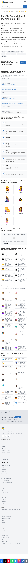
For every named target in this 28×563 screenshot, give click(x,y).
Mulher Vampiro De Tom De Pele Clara (7, 380)
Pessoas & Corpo (5, 442)
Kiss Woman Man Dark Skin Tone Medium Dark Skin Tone (20, 320)
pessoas (23, 54)
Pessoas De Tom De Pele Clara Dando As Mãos (20, 340)
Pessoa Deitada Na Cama (7, 359)
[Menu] (25, 2)
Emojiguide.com (4, 11)
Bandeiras (3, 444)
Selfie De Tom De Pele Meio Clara (20, 379)
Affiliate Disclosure (5, 537)
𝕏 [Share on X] (5, 561)
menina (8, 54)
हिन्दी (8, 421)
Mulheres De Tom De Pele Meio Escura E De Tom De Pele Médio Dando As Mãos (7, 313)
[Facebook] (2, 436)
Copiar (23, 62)
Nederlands (10, 417)
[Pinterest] (8, 436)
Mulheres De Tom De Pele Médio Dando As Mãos (20, 299)
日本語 (15, 419)
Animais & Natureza (6, 455)
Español (9, 415)
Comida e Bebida (5, 480)
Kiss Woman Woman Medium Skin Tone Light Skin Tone (7, 320)
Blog (2, 520)
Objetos (3, 446)
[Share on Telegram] (15, 561)
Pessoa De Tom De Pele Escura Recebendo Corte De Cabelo (20, 398)
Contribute (3, 530)
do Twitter (3, 497)
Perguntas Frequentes (6, 524)
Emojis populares (5, 518)
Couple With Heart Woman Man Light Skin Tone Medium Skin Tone (6, 326)
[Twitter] (5, 436)
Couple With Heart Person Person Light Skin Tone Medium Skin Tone (20, 334)
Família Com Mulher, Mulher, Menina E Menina (7, 275)
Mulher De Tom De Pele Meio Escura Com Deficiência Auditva (20, 386)
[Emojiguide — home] (7, 2)
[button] (14, 79)
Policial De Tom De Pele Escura (20, 363)
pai (18, 54)
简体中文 (10, 419)
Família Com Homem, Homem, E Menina (20, 254)
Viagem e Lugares (5, 473)
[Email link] (26, 561)
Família (22, 11)
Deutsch (15, 415)
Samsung (3, 499)
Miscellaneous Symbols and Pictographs (11, 112)
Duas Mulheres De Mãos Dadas (7, 280)
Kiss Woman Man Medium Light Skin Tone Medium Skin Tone (7, 293)
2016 (21, 44)
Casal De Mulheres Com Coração (6, 264)
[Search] (25, 6)
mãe (3, 54)
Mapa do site (4, 552)
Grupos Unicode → (5, 459)
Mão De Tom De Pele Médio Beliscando (7, 403)
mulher (13, 54)
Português (17, 417)
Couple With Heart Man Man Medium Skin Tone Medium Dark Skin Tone (20, 313)
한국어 (21, 419)
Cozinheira (6, 363)
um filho (4, 56)
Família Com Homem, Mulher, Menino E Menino (20, 270)
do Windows (4, 495)
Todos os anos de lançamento (8, 514)
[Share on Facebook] (1, 561)
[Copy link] (22, 561)
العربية (3, 421)
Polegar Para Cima (19, 359)
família (3, 51)
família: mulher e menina (13, 51)
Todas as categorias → (6, 482)
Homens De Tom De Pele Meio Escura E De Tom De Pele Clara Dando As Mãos (20, 305)
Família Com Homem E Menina (19, 275)
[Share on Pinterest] (8, 561)
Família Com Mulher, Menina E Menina (20, 264)
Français (21, 415)
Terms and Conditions (6, 533)
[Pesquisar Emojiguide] (12, 6)
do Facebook (4, 492)
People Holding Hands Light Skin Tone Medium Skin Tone (7, 333)
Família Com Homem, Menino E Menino (20, 259)
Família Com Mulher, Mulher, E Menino (7, 259)
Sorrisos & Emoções (6, 452)
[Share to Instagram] (19, 561)
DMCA (2, 539)
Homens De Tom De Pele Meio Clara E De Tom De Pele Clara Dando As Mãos (20, 326)
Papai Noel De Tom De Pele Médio (6, 397)
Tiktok (2, 503)
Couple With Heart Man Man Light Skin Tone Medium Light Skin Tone (20, 293)
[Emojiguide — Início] (2, 428)
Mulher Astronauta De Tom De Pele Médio (6, 374)
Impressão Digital (20, 403)
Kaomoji (3, 522)
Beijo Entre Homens (6, 269)
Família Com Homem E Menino (6, 254)
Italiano (4, 417)
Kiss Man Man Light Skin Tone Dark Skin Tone (7, 299)
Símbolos (3, 448)
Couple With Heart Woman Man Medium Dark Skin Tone (7, 348)
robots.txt (10, 552)
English (4, 415)
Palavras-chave (5, 511)
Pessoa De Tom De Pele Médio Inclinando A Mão (20, 392)
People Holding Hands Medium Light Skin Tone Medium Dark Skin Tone (7, 341)
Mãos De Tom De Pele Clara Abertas (7, 392)
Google (3, 490)
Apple (2, 488)
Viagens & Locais (5, 450)
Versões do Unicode (6, 516)
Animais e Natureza (6, 478)
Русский (4, 419)
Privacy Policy (4, 535)
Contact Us (4, 541)
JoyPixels (3, 501)
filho (22, 51)
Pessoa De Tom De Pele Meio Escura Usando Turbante (20, 368)
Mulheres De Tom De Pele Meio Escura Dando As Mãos (20, 348)
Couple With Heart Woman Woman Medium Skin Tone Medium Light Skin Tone (7, 306)
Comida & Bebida (5, 457)
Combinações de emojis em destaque (10, 509)
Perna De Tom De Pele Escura (7, 367)
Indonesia (13, 421)
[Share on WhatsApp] (12, 561)
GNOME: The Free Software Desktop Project (12, 543)
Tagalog (20, 421)
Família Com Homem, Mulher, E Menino (20, 280)
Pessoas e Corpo (14, 11)
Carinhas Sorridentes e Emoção (9, 476)
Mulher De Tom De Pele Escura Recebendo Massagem (20, 374)
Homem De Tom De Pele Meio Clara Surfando (7, 385)
